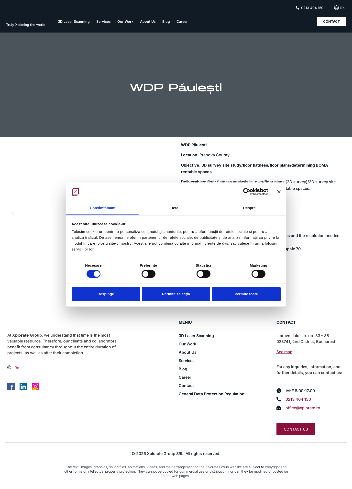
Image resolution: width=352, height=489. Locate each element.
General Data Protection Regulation (211, 393)
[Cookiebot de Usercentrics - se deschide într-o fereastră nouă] (246, 191)
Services (103, 21)
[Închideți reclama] (279, 191)
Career (182, 21)
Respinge (106, 294)
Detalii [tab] (176, 208)
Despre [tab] (249, 208)
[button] (13, 213)
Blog (166, 21)
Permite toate (246, 294)
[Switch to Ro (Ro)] (342, 8)
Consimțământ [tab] (102, 208)
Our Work (125, 21)
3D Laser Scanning (74, 21)
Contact (186, 385)
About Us (148, 21)
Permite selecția (176, 294)
